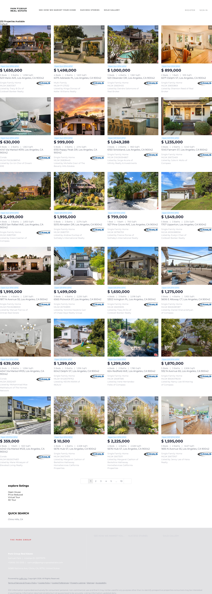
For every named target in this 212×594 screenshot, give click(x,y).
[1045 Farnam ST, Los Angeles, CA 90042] (186, 116)
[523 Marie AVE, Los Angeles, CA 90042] (25, 44)
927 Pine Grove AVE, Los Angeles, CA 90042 (132, 224)
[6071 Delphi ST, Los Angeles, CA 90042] (186, 44)
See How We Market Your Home (57, 10)
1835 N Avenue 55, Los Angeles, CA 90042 (185, 448)
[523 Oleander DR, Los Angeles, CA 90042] (132, 44)
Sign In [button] (204, 10)
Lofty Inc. (23, 578)
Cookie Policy (44, 583)
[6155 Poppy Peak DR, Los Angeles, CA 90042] (79, 116)
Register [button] (190, 10)
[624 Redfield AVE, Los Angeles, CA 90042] (132, 338)
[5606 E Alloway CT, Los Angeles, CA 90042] (186, 266)
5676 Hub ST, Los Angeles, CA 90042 (75, 448)
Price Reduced (15, 494)
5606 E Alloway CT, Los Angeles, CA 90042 (185, 299)
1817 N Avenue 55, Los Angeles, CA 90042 (24, 299)
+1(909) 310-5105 (16, 562)
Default (4, 24)
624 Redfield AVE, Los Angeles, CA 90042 (131, 371)
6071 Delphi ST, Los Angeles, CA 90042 (183, 78)
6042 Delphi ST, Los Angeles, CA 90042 (76, 371)
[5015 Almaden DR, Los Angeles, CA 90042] (79, 191)
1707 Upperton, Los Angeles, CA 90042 (183, 224)
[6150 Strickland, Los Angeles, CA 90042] (132, 116)
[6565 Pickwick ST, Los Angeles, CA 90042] (79, 266)
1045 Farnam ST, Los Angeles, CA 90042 (184, 149)
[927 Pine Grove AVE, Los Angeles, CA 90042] (132, 191)
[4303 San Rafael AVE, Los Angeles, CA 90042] (25, 191)
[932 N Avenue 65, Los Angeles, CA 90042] (186, 338)
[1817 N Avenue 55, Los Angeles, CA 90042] (25, 266)
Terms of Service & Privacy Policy (22, 583)
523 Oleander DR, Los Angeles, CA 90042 (131, 78)
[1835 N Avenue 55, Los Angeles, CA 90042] (186, 415)
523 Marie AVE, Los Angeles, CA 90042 (22, 78)
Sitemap (90, 583)
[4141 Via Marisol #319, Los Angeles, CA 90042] (25, 116)
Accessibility (101, 583)
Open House (14, 492)
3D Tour (12, 500)
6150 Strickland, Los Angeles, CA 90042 (130, 149)
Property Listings (77, 583)
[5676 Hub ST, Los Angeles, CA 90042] (79, 415)
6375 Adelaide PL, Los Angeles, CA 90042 (77, 78)
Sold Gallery (112, 10)
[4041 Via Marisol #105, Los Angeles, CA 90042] (25, 338)
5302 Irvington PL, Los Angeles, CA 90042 (131, 299)
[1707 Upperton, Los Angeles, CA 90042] (186, 191)
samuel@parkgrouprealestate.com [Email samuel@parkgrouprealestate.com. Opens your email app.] (45, 562)
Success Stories (90, 10)
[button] (18, 10)
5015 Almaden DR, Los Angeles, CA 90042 (78, 224)
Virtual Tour (14, 497)
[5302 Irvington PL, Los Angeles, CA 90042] (132, 266)
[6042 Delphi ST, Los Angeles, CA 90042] (79, 338)
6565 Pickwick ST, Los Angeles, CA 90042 (77, 299)
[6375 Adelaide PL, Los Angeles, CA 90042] (79, 44)
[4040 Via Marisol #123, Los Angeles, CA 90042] (25, 415)
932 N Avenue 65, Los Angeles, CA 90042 (184, 371)
